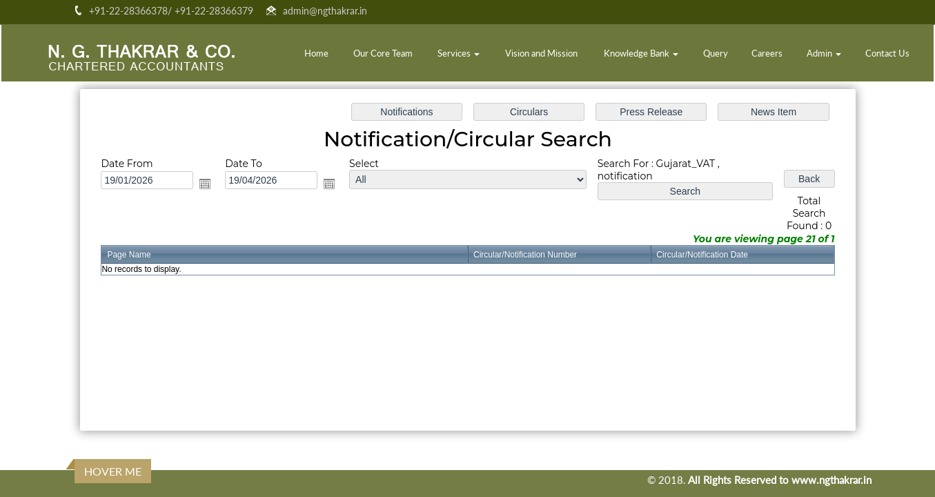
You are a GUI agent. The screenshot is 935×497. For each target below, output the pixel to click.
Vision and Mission (541, 53)
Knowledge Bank (641, 53)
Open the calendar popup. (211, 185)
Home (316, 53)
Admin (824, 53)
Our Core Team (383, 53)
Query (715, 53)
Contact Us (887, 53)
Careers (767, 53)
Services (458, 53)
